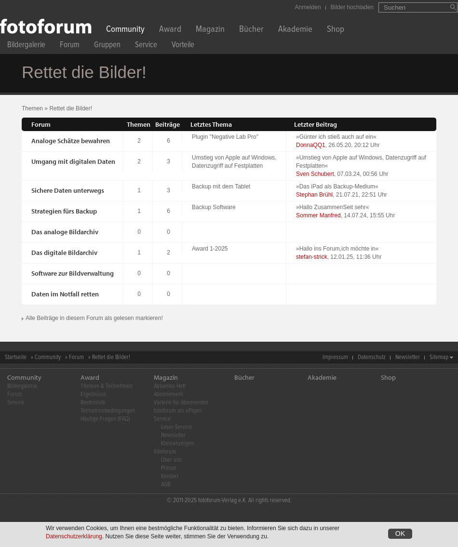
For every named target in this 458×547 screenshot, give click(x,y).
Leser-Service (176, 427)
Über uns (171, 460)
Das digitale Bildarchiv (64, 252)
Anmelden (308, 7)
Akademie (295, 30)
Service (146, 46)
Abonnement (168, 394)
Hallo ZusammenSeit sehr (332, 207)
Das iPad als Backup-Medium (337, 186)
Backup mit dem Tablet (221, 186)
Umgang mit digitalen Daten (73, 161)
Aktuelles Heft (170, 386)
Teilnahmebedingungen (108, 411)
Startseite (16, 357)
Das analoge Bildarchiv (64, 232)
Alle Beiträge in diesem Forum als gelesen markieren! (94, 318)
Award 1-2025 (210, 248)
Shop (335, 30)
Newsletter (407, 357)
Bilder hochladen (352, 7)
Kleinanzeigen (177, 444)
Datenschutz (372, 357)
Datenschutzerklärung (74, 538)
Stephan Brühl (314, 194)
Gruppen (107, 46)
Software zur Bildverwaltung (72, 273)
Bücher (251, 30)
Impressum (335, 357)
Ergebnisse (93, 394)
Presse (168, 468)
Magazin (210, 30)
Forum (70, 46)
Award (170, 30)
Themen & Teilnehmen (107, 386)
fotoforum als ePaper (178, 411)
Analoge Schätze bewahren (70, 141)
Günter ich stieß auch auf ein (336, 136)
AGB (165, 484)
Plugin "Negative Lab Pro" (225, 136)
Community (125, 30)
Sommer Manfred (318, 215)
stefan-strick (311, 256)
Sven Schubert (315, 174)
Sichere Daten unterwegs (67, 190)
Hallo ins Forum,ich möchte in (337, 248)
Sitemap (439, 357)
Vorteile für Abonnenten (181, 403)
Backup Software (214, 207)
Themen (32, 108)
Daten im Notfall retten (65, 294)
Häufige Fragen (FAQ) (105, 419)
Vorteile (183, 46)
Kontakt (169, 476)
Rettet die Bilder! (70, 108)
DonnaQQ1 (310, 145)
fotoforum (165, 452)
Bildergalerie (26, 46)
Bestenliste (93, 403)
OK (400, 535)
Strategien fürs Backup (64, 211)
